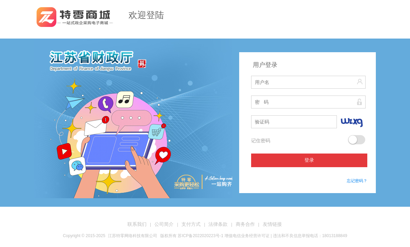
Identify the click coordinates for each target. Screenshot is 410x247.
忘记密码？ (357, 180)
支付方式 (191, 224)
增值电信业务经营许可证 (247, 235)
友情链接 (272, 224)
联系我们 (137, 224)
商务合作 (245, 224)
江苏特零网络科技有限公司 (132, 235)
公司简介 (164, 224)
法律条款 (218, 224)
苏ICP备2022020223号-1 (200, 235)
